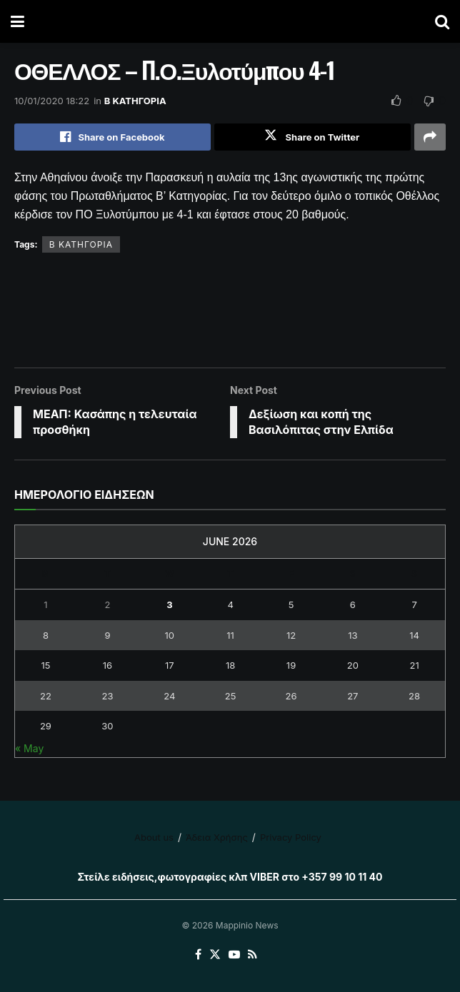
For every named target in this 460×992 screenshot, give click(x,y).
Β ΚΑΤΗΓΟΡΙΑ (135, 100)
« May (29, 748)
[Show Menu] (17, 21)
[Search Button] (442, 21)
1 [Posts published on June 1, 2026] (45, 604)
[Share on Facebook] (112, 137)
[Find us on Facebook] (198, 955)
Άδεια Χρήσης (217, 837)
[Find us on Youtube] (234, 955)
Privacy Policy (290, 837)
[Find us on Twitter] (215, 955)
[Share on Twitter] (312, 137)
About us (154, 837)
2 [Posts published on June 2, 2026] (108, 604)
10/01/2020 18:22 (51, 100)
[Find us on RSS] (252, 955)
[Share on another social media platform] (430, 137)
